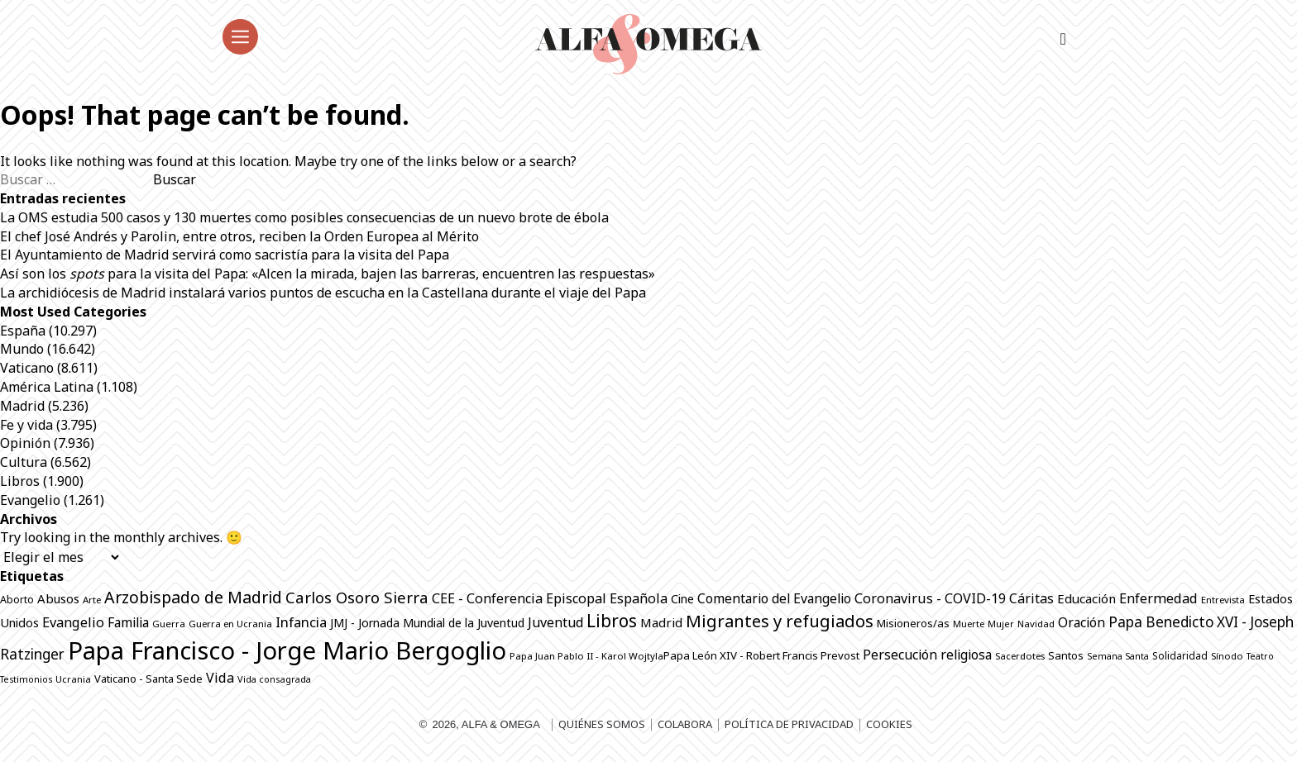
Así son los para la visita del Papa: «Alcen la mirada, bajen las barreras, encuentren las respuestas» (327, 273)
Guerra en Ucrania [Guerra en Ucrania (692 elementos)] (230, 623)
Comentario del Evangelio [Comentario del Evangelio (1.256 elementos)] (774, 598)
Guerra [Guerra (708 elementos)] (168, 623)
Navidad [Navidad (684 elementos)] (1036, 623)
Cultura (23, 462)
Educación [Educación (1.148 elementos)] (1086, 598)
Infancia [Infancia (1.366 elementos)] (301, 621)
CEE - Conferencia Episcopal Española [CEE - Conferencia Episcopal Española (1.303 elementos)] (550, 598)
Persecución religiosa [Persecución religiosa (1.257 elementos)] (927, 654)
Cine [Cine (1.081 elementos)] (682, 598)
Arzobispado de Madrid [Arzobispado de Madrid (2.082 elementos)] (193, 597)
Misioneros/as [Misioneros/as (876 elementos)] (913, 623)
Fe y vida (26, 425)
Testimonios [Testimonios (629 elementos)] (26, 679)
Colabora (685, 724)
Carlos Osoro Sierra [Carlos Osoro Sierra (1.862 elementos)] (356, 597)
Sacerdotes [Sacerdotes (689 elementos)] (1020, 656)
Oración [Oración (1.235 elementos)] (1081, 622)
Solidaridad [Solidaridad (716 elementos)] (1180, 656)
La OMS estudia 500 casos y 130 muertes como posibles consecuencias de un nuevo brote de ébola (304, 217)
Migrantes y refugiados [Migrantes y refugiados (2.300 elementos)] (779, 620)
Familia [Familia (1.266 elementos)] (128, 622)
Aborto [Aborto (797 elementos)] (17, 600)
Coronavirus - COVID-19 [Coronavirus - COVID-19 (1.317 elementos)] (930, 598)
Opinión (25, 443)
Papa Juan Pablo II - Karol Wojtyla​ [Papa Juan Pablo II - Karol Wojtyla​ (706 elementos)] (586, 656)
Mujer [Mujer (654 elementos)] (1001, 623)
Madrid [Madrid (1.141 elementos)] (661, 622)
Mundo (22, 349)
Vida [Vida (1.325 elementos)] (220, 678)
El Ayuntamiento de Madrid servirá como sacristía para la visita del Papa (224, 254)
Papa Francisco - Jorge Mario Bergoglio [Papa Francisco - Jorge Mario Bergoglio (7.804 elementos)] (287, 650)
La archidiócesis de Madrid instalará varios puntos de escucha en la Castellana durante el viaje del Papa (323, 292)
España (22, 330)
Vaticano (27, 368)
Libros (20, 481)
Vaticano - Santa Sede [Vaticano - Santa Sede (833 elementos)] (148, 678)
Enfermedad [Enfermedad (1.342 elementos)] (1158, 598)
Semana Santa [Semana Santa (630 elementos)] (1118, 656)
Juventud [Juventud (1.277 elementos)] (555, 622)
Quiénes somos (601, 724)
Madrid (22, 406)
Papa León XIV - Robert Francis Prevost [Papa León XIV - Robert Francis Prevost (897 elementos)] (761, 655)
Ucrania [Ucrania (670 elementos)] (73, 679)
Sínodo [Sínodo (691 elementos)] (1227, 656)
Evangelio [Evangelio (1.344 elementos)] (73, 622)
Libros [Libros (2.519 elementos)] (611, 620)
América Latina (46, 387)
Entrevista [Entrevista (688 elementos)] (1223, 599)
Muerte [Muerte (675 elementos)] (968, 623)
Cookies (889, 724)
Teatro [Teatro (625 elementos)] (1260, 656)
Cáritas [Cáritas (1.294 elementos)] (1031, 598)
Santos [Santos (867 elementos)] (1066, 655)
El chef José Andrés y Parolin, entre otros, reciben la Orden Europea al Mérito (239, 236)
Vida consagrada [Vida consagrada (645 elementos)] (274, 679)
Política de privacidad (789, 724)
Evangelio (30, 500)
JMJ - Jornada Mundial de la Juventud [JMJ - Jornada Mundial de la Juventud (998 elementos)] (427, 623)
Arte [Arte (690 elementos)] (92, 599)
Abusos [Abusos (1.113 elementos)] (58, 598)
